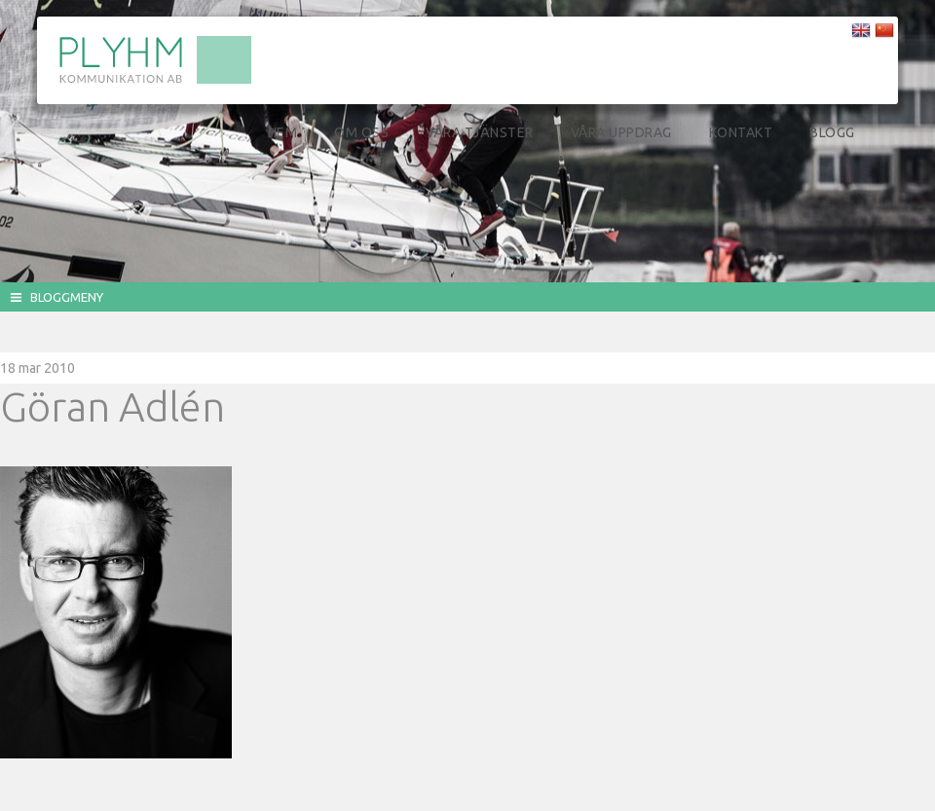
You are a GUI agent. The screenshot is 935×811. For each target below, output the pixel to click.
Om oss (361, 132)
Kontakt (741, 132)
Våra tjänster (480, 132)
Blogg (832, 132)
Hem (283, 132)
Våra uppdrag (621, 132)
